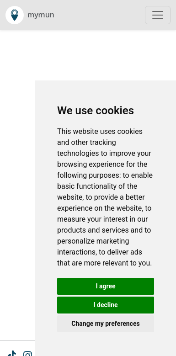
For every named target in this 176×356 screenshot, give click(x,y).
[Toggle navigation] (158, 15)
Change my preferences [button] (105, 323)
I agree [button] (105, 286)
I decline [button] (105, 304)
